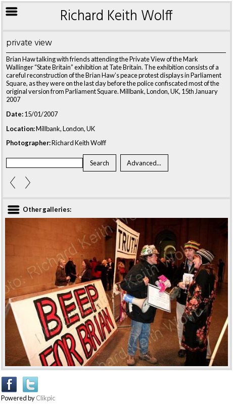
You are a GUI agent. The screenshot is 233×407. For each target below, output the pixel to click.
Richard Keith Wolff (116, 16)
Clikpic (45, 398)
